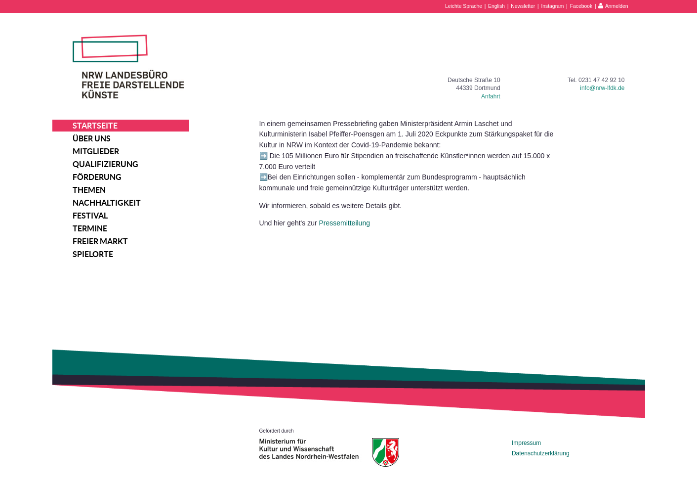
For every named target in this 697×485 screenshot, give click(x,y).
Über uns (92, 138)
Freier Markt (100, 241)
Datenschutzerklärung (541, 453)
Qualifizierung (105, 164)
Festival (90, 215)
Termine (90, 228)
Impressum (526, 443)
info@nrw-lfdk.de (602, 88)
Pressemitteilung (344, 223)
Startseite (95, 125)
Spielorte (93, 254)
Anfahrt (490, 96)
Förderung (97, 177)
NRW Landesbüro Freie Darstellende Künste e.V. (128, 66)
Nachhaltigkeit (107, 202)
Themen (89, 189)
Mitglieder (96, 151)
